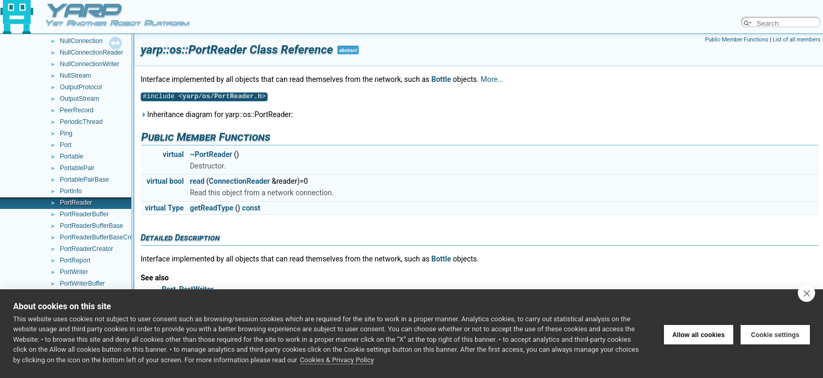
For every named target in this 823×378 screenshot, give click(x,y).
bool (177, 181)
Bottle (441, 79)
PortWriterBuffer (82, 283)
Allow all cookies (698, 333)
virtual (173, 154)
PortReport (75, 260)
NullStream (75, 75)
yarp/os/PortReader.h (222, 96)
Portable (71, 156)
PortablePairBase (84, 179)
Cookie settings (775, 333)
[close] (806, 293)
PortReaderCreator (86, 249)
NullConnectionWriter (89, 64)
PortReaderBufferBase (91, 225)
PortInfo (71, 191)
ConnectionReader (239, 181)
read (197, 181)
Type (176, 208)
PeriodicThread (81, 121)
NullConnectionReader (91, 52)
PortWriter (74, 272)
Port (65, 145)
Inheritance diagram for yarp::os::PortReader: (217, 114)
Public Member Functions (736, 39)
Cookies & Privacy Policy (337, 360)
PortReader (76, 202)
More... (492, 79)
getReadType (212, 208)
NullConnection (81, 41)
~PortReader (211, 154)
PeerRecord (76, 110)
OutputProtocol (81, 87)
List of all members (796, 39)
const (251, 208)
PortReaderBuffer (84, 214)
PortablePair (77, 168)
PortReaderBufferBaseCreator (102, 237)
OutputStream (79, 98)
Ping (66, 133)
